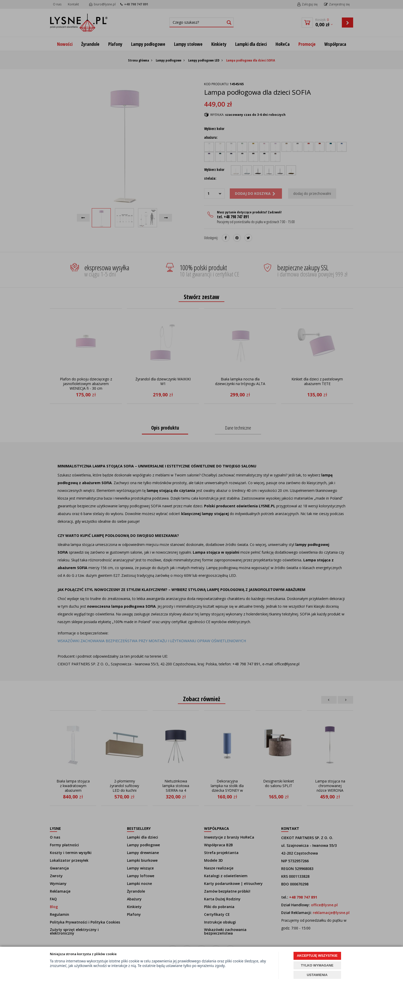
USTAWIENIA (317, 975)
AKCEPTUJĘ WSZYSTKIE (317, 955)
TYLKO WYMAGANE (317, 965)
